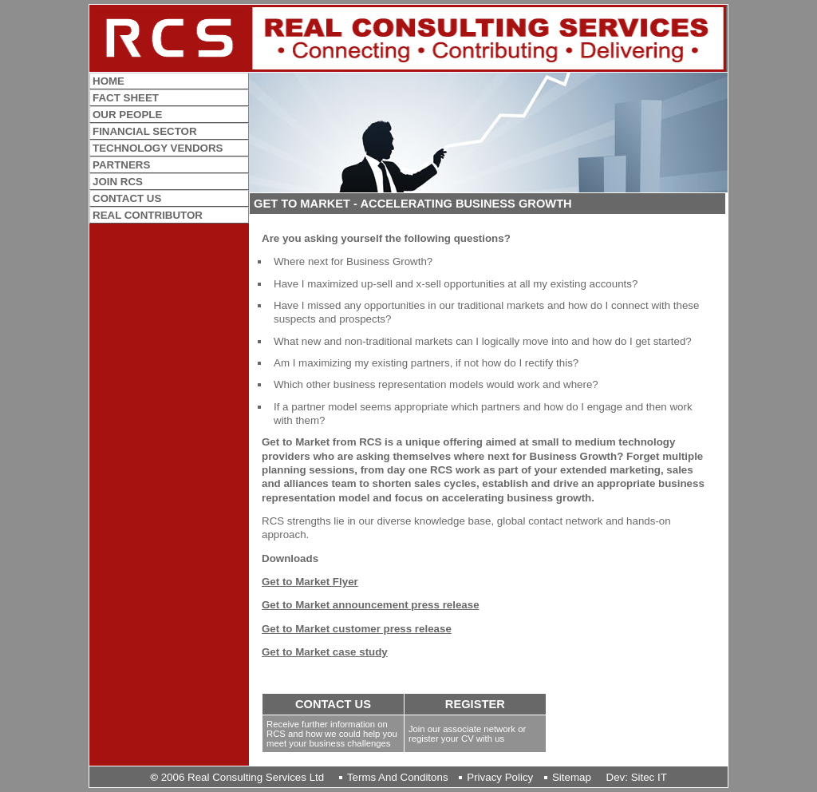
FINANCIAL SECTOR (145, 131)
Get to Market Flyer (310, 582)
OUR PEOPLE (127, 115)
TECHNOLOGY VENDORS (158, 148)
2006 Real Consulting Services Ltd (237, 777)
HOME (108, 81)
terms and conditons (397, 777)
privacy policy (500, 777)
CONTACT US (333, 704)
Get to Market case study (325, 652)
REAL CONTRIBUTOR (148, 215)
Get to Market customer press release (357, 629)
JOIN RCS (118, 182)
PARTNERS (121, 165)
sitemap (571, 777)
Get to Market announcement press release (371, 605)
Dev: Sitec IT (636, 777)
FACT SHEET (126, 98)
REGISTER (475, 704)
